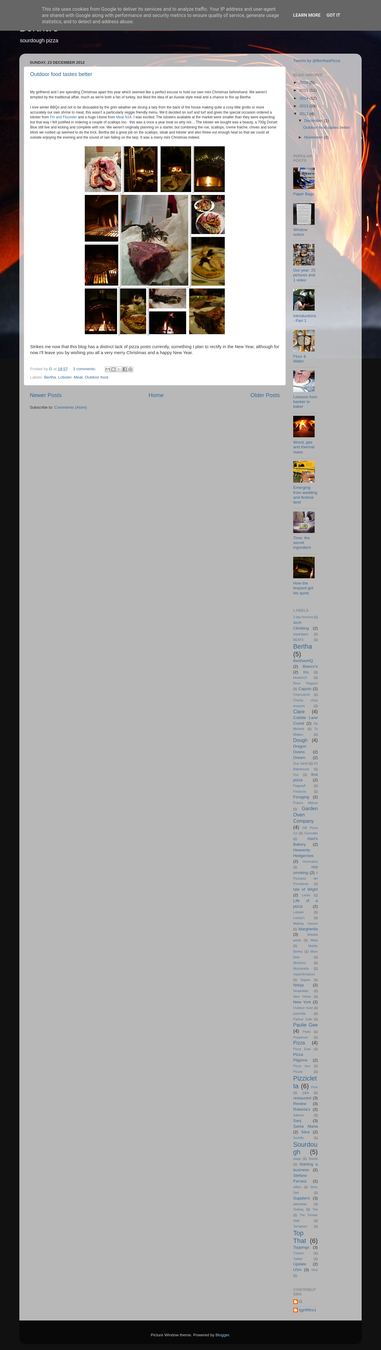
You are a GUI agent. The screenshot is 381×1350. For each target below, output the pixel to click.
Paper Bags (303, 194)
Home (156, 395)
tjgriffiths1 (307, 1310)
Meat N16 (124, 117)
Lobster (64, 377)
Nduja (298, 985)
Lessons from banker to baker (305, 402)
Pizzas (298, 1071)
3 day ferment (303, 617)
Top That (299, 1236)
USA (297, 1269)
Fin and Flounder (63, 117)
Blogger (222, 1335)
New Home (302, 996)
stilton (297, 1187)
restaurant (302, 1098)
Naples (305, 980)
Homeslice (310, 861)
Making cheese (305, 923)
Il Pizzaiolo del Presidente (305, 878)
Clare (299, 711)
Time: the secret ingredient (302, 543)
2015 (304, 90)
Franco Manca (305, 803)
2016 (304, 82)
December (314, 120)
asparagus (300, 634)
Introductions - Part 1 (304, 318)
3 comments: (85, 369)
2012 (304, 113)
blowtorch (300, 677)
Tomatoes (300, 1226)
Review (299, 1103)
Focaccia (299, 791)
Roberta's (301, 1109)
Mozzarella (301, 968)
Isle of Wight (305, 889)
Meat (78, 377)
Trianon (298, 1253)
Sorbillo (298, 1138)
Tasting (298, 1209)
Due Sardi (300, 763)
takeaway (300, 1204)
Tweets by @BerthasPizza (316, 60)
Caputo (304, 688)
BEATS (298, 639)
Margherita (308, 929)
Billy (306, 672)
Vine (314, 1270)
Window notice (300, 232)
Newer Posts (46, 395)
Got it (333, 15)
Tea (315, 1209)
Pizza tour (301, 1066)
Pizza (299, 1042)
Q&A (305, 1093)
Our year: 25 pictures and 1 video (304, 275)
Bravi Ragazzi (305, 683)
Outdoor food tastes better (61, 74)
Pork (314, 1087)
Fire (296, 774)
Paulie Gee (305, 1024)
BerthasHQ (303, 660)
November (314, 137)
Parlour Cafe (302, 1019)
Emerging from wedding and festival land (305, 494)
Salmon (298, 1115)
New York (302, 1002)
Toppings (301, 1247)
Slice (305, 1132)
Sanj (297, 1120)
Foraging (301, 797)
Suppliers (301, 1198)
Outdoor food (96, 377)
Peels (307, 1031)
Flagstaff (299, 786)
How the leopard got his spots (303, 588)
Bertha (50, 377)
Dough (300, 740)
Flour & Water (299, 358)
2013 (304, 106)
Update (299, 1264)
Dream (299, 757)
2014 (304, 98)
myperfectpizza (304, 974)
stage (297, 1158)
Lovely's (299, 918)
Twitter (298, 1259)
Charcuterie (301, 694)
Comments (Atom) (70, 407)
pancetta (299, 1013)
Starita (313, 1158)
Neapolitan (301, 991)
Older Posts (265, 395)
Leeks (306, 895)
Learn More (307, 15)
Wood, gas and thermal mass (303, 447)
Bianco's (310, 666)
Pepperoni (300, 1037)
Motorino (299, 963)
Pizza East (302, 1049)
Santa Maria (305, 1126)
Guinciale (311, 833)
